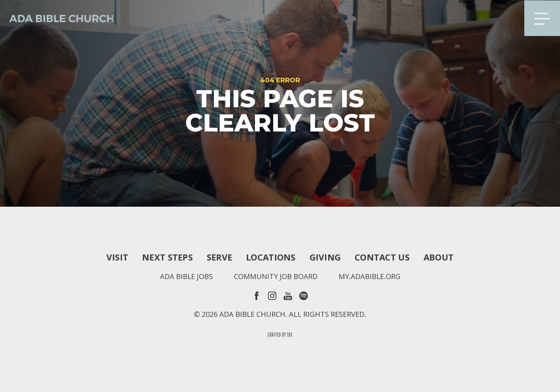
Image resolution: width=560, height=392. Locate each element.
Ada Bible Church (57, 18)
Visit (117, 257)
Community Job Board (275, 276)
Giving (325, 257)
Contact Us (382, 257)
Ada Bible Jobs (185, 276)
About (439, 257)
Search (507, 18)
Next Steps (166, 257)
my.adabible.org (369, 276)
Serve (219, 257)
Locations (270, 257)
